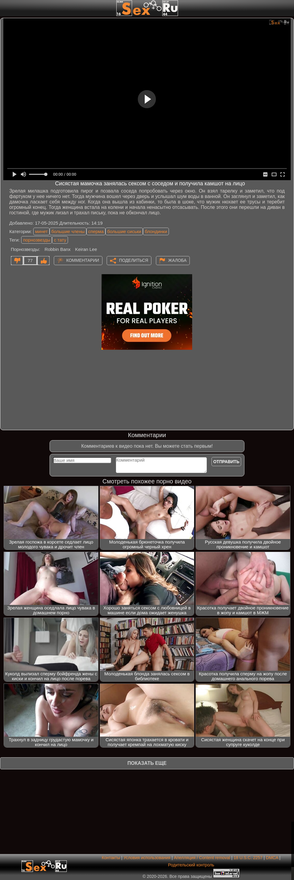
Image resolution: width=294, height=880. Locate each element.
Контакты (111, 857)
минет (41, 231)
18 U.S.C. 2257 (248, 857)
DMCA (272, 857)
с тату (60, 239)
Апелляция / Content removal (202, 857)
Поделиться (133, 260)
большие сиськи (124, 231)
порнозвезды (36, 239)
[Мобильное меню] (5, 8)
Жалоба (177, 260)
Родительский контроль (191, 864)
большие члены (68, 231)
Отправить (226, 461)
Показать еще (147, 763)
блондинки (156, 231)
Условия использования (147, 857)
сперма (96, 231)
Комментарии (82, 260)
